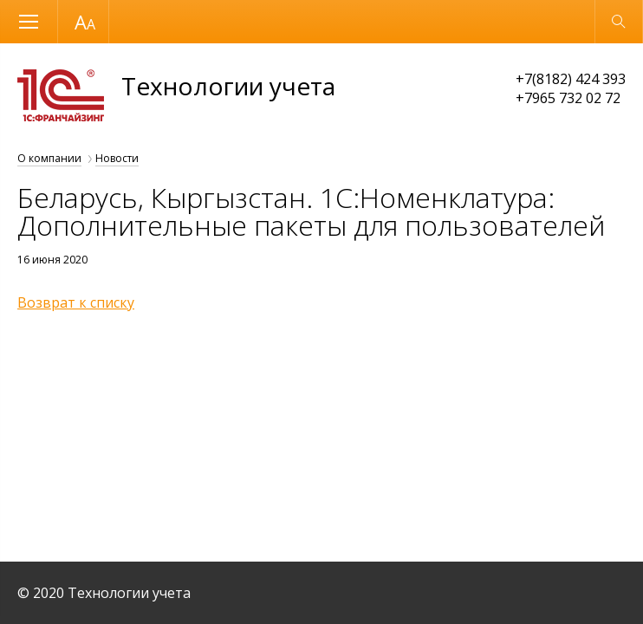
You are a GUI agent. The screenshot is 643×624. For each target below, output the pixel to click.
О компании (49, 158)
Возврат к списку (75, 302)
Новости (117, 158)
